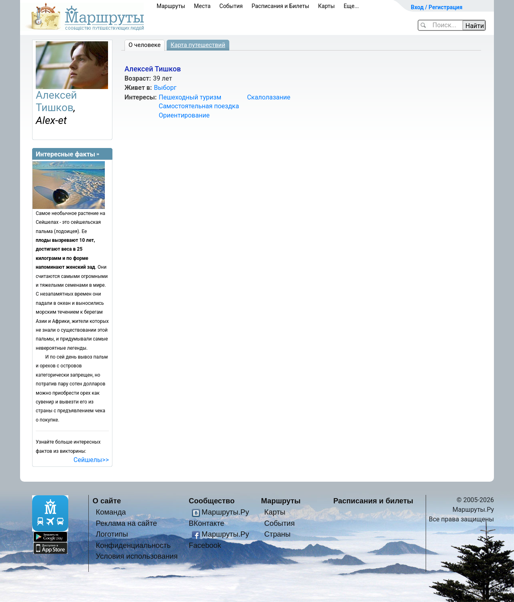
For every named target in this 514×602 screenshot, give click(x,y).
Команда (111, 512)
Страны (277, 534)
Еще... (351, 6)
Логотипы (112, 534)
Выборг (165, 87)
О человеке (144, 45)
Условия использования (136, 556)
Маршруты (171, 6)
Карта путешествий (198, 45)
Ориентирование (184, 115)
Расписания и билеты (373, 501)
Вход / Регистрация (437, 7)
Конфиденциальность (133, 545)
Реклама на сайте (126, 523)
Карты (326, 6)
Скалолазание (268, 97)
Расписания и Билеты (280, 6)
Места (202, 6)
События (231, 6)
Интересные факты (65, 154)
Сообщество (212, 501)
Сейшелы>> (91, 460)
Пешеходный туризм (190, 97)
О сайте (107, 501)
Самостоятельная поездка (199, 106)
